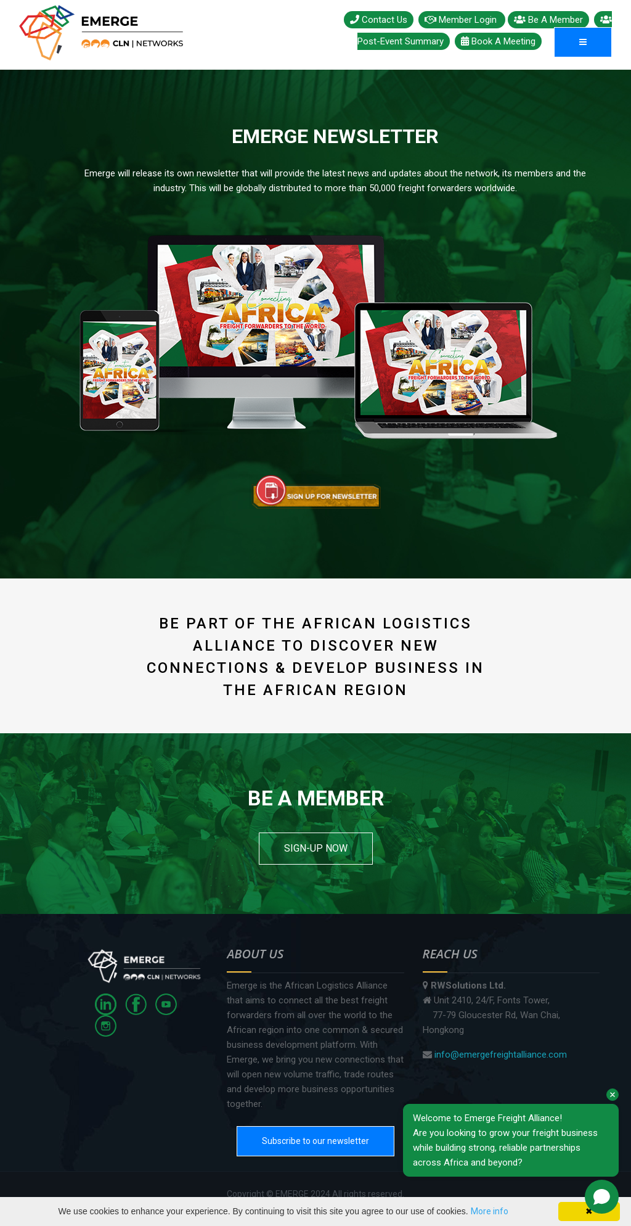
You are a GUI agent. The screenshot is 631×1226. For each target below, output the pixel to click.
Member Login (462, 19)
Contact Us (378, 19)
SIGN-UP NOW (316, 848)
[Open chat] (602, 1197)
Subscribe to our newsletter (315, 1141)
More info (489, 1211)
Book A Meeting (498, 41)
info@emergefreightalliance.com (500, 1054)
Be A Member (548, 19)
